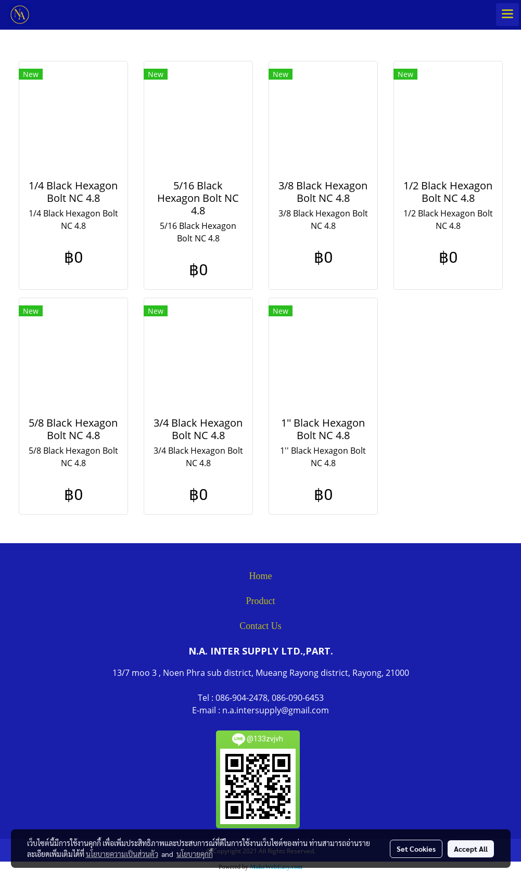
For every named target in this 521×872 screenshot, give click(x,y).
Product (260, 601)
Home (260, 576)
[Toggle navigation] (507, 14)
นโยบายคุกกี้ (194, 853)
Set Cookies (416, 848)
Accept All (471, 848)
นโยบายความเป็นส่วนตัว (122, 853)
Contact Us (260, 626)
